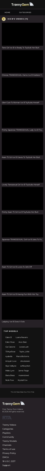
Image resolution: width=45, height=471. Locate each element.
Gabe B (8, 337)
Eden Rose (10, 342)
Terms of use (8, 449)
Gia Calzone (10, 347)
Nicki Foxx (9, 380)
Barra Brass (10, 375)
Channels (6, 445)
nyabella (8, 356)
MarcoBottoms (22, 356)
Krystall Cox (22, 380)
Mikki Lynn (9, 371)
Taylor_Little (24, 352)
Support (6, 465)
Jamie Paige (23, 371)
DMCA (5, 457)
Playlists (6, 433)
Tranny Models (9, 441)
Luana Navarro (22, 337)
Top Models (11, 331)
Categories (25, 12)
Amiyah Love (10, 361)
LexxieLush (24, 347)
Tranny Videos (9, 425)
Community (8, 437)
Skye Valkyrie (10, 366)
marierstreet (24, 375)
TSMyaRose (10, 352)
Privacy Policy (9, 453)
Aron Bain (23, 342)
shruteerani (25, 361)
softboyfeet (25, 366)
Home (7, 12)
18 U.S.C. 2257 (8, 461)
